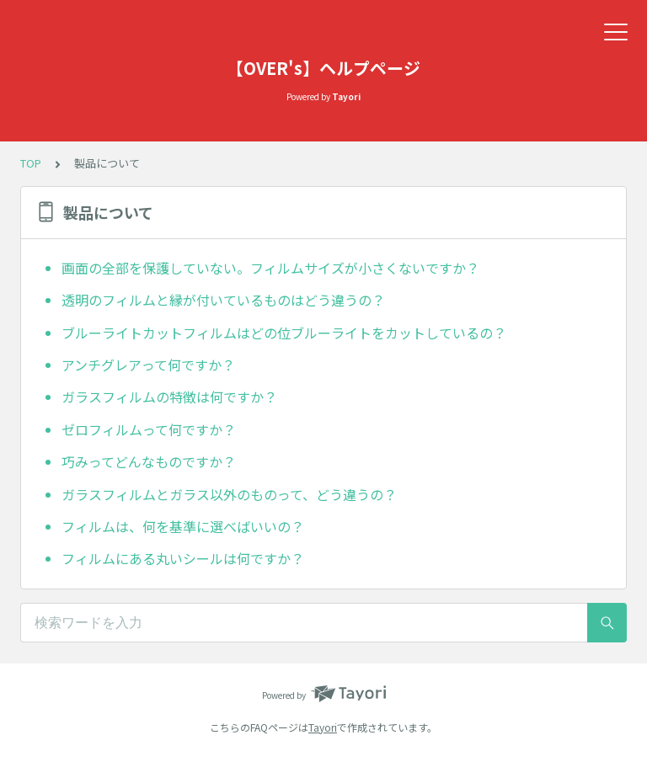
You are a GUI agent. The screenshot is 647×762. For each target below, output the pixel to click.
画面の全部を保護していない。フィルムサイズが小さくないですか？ (270, 268)
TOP (30, 163)
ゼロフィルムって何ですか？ (148, 429)
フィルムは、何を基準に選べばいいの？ (182, 526)
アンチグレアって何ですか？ (148, 364)
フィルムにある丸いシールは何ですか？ (182, 558)
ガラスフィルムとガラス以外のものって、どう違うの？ (229, 494)
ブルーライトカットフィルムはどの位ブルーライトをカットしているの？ (283, 332)
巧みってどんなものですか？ (148, 461)
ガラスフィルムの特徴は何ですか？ (169, 396)
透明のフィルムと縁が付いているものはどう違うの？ (223, 300)
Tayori (322, 727)
